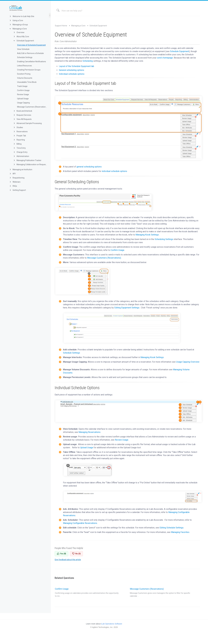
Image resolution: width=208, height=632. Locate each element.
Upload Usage (23, 99)
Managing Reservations (89, 432)
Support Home (61, 26)
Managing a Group (18, 25)
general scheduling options (89, 166)
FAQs (13, 186)
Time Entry (19, 148)
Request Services (22, 115)
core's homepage (164, 57)
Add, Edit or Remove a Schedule (30, 53)
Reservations (20, 131)
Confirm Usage (23, 90)
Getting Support (17, 190)
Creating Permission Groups (28, 70)
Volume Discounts (24, 78)
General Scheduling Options (77, 181)
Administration (21, 156)
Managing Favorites (180, 532)
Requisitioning (16, 178)
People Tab (19, 136)
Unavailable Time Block (26, 82)
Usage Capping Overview (187, 362)
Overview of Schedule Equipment (31, 45)
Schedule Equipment (23, 41)
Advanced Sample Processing (27, 123)
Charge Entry (20, 152)
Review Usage (23, 94)
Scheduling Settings (164, 239)
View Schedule (23, 49)
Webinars (14, 182)
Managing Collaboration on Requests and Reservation (30, 164)
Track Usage (22, 86)
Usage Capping (23, 103)
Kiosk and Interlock (22, 111)
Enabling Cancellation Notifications (31, 61)
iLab (27, 8)
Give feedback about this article (68, 560)
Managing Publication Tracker (27, 160)
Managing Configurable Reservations (80, 523)
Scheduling (88, 61)
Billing (17, 144)
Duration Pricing (23, 74)
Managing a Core (18, 29)
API (12, 174)
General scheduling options (71, 70)
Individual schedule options (71, 74)
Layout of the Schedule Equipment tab (76, 66)
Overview (18, 32)
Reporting (19, 140)
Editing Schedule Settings (171, 527)
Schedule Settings (24, 57)
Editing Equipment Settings (126, 307)
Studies (18, 127)
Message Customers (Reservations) (32, 107)
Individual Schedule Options (77, 387)
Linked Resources (24, 66)
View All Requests (22, 119)
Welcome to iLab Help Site (21, 16)
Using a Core (16, 20)
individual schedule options (114, 171)
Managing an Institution (20, 169)
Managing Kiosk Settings (147, 234)
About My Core (21, 36)
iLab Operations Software (111, 624)
